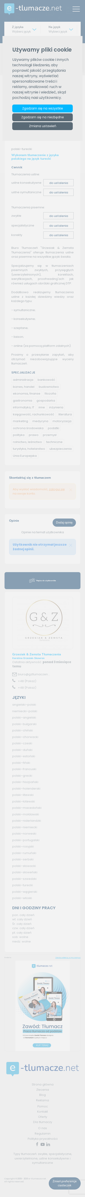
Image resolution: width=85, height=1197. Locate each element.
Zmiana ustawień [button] (42, 126)
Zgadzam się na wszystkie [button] (42, 108)
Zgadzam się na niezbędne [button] (42, 117)
